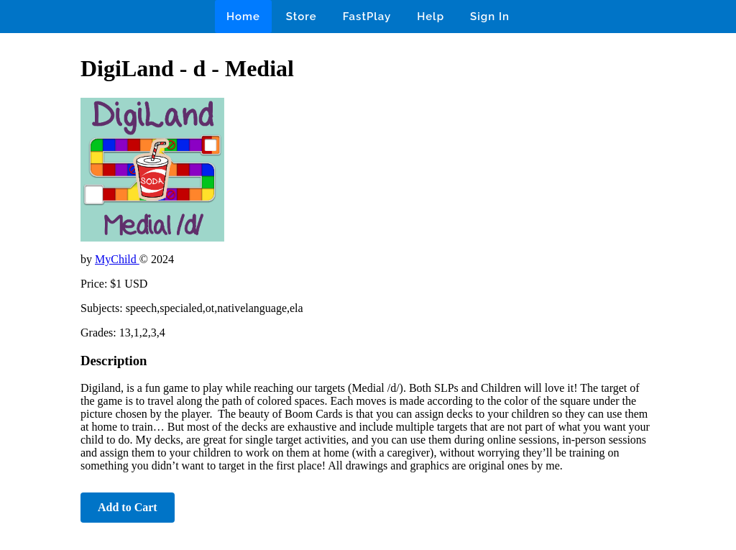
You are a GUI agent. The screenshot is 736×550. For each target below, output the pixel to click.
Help (430, 16)
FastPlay (367, 16)
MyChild (117, 259)
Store (301, 16)
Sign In (490, 16)
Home (243, 16)
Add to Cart (127, 507)
